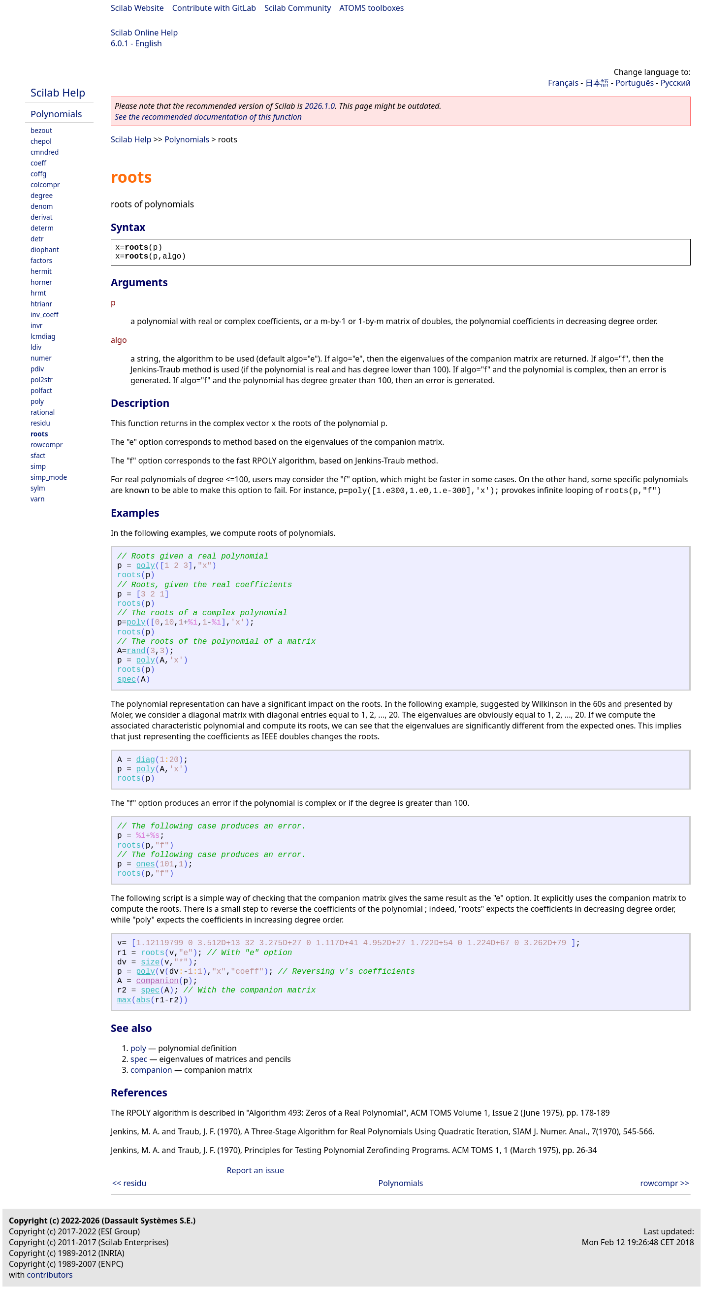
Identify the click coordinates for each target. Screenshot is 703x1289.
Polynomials (56, 113)
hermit (41, 271)
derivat (42, 217)
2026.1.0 (320, 105)
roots (39, 433)
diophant (45, 249)
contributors (50, 1274)
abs (143, 1000)
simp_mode (49, 477)
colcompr (45, 184)
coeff (38, 162)
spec (126, 679)
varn (38, 498)
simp (38, 466)
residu (40, 423)
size (150, 962)
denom (42, 206)
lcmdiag (43, 336)
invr (36, 325)
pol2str (42, 379)
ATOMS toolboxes (372, 7)
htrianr (41, 303)
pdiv (37, 368)
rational (43, 412)
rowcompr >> (664, 1183)
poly (37, 401)
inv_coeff (45, 314)
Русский (676, 82)
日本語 (597, 82)
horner (41, 282)
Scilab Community (297, 7)
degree (42, 195)
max (124, 1000)
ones (145, 864)
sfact (38, 455)
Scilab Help (58, 92)
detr (37, 238)
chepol (41, 141)
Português (634, 82)
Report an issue (255, 1170)
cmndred (45, 152)
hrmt (38, 292)
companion (157, 981)
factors (41, 260)
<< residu (129, 1183)
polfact (41, 390)
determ (42, 227)
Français (563, 82)
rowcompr (47, 444)
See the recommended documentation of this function (208, 116)
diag (145, 760)
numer (41, 358)
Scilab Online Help (144, 32)
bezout (41, 130)
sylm (38, 488)
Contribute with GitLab (214, 7)
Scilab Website (137, 7)
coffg (38, 173)
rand (136, 651)
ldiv (36, 347)
